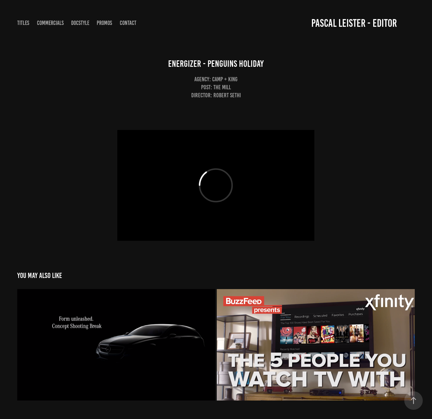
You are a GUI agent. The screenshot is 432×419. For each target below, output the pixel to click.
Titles (23, 23)
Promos (104, 23)
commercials (50, 23)
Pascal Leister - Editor (354, 23)
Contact (128, 23)
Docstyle (80, 23)
